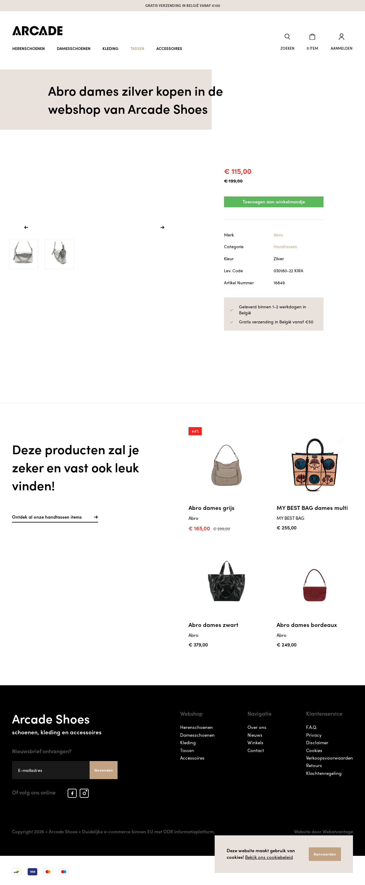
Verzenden (103, 767)
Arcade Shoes (65, 720)
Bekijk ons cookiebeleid (269, 857)
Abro (278, 233)
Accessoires (169, 47)
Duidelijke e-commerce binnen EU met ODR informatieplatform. (148, 829)
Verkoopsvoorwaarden (329, 755)
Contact (255, 747)
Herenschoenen (28, 47)
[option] (94, 226)
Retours (314, 763)
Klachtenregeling (324, 770)
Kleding (110, 47)
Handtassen (285, 245)
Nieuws (254, 732)
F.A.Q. (311, 724)
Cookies (314, 747)
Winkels (255, 740)
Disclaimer (317, 740)
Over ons (256, 724)
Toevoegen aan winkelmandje (274, 200)
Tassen (137, 47)
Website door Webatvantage (323, 829)
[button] (289, 41)
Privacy (314, 732)
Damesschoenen (73, 47)
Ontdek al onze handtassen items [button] (55, 514)
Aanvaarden (325, 854)
